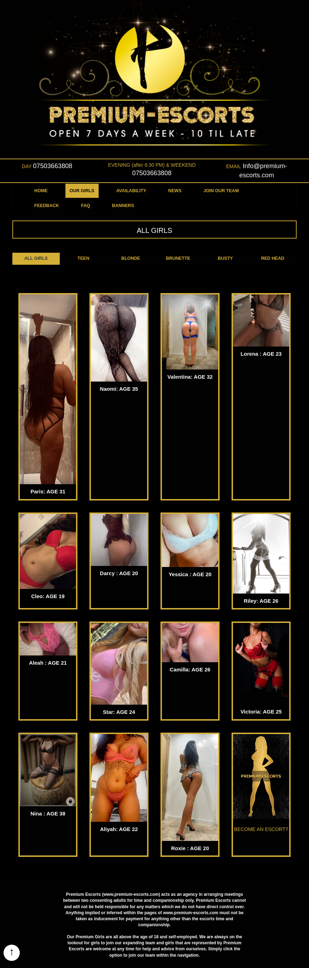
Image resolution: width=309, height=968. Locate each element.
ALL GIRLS (36, 258)
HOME (41, 190)
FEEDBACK (46, 205)
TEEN (83, 258)
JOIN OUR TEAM (221, 190)
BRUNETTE (178, 258)
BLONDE (130, 258)
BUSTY (225, 258)
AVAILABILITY (131, 190)
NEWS (175, 190)
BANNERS (123, 205)
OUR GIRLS (82, 190)
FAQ (85, 205)
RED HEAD (272, 258)
